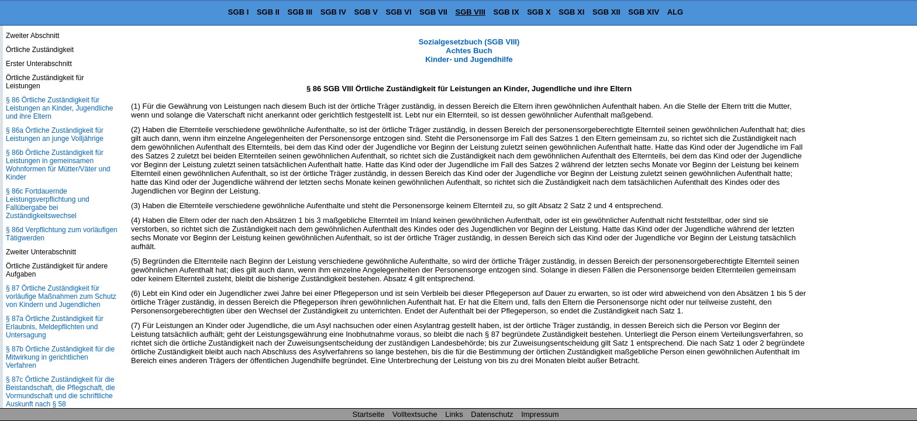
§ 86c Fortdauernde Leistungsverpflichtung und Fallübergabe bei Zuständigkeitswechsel (47, 203)
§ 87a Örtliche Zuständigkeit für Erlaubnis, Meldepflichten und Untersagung (55, 327)
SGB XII (606, 12)
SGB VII (433, 12)
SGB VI (399, 12)
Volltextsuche (414, 414)
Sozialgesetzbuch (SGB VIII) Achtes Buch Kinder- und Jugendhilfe (469, 50)
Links (454, 414)
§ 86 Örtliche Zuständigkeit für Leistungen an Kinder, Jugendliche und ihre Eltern (59, 108)
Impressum (540, 414)
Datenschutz (492, 414)
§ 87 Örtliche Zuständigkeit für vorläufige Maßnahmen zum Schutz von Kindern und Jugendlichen (61, 296)
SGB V (365, 12)
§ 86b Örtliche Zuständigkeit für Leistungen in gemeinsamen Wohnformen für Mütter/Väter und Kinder (58, 165)
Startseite (369, 414)
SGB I (238, 12)
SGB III (300, 12)
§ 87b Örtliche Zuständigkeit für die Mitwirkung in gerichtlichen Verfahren (60, 357)
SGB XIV (643, 12)
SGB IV (333, 12)
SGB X (538, 12)
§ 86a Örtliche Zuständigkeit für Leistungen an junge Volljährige (55, 134)
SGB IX (506, 12)
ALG (675, 12)
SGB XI (571, 12)
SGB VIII (470, 12)
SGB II (268, 12)
